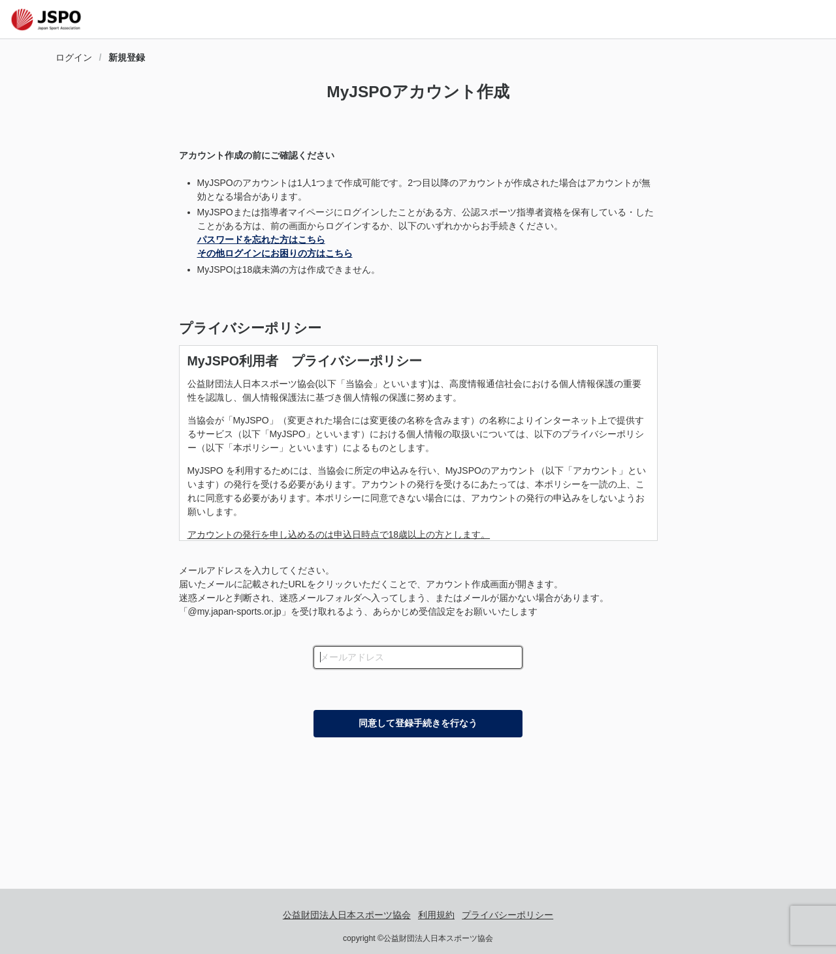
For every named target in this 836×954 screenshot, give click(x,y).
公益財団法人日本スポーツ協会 (347, 915)
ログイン (74, 57)
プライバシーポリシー (250, 327)
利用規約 (436, 915)
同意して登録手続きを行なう (418, 723)
